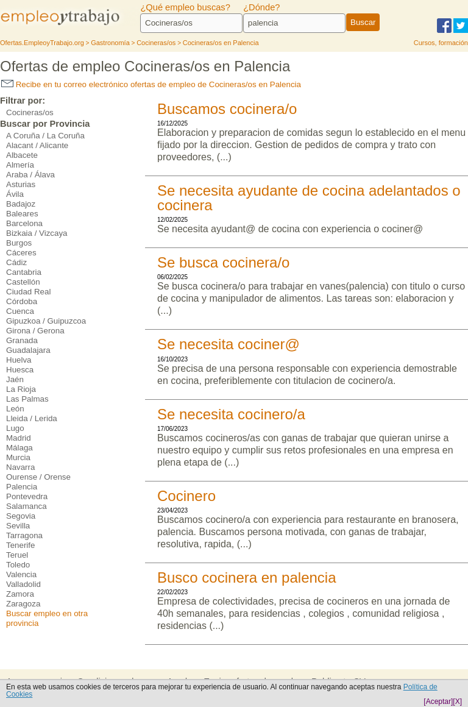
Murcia (18, 457)
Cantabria (23, 272)
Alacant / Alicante (37, 145)
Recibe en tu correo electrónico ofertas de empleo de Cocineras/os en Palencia (151, 84)
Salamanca (26, 506)
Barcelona (24, 223)
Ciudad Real (28, 291)
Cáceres (21, 252)
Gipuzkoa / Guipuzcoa (46, 320)
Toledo (18, 564)
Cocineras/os (30, 112)
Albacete (22, 155)
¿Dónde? (261, 7)
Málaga (19, 447)
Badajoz (20, 203)
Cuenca (20, 311)
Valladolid (23, 584)
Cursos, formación (441, 42)
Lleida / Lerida (31, 418)
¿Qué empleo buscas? (185, 7)
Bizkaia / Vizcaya (37, 233)
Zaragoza (23, 603)
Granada (22, 340)
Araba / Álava (30, 174)
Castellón (23, 281)
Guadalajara (28, 350)
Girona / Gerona (35, 330)
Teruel (17, 555)
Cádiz (16, 262)
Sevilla (18, 525)
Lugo (15, 428)
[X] (457, 701)
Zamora (20, 594)
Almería (20, 164)
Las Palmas (27, 398)
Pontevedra (27, 496)
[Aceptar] (438, 701)
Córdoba (21, 301)
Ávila (15, 194)
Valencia (21, 574)
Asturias (20, 184)
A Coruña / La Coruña (45, 135)
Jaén (15, 379)
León (15, 408)
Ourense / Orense (38, 476)
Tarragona (24, 535)
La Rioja (21, 389)
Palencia (21, 486)
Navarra (20, 467)
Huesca (20, 369)
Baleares (22, 213)
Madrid (18, 437)
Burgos (19, 242)
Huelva (19, 359)
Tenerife (20, 545)
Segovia (20, 515)
